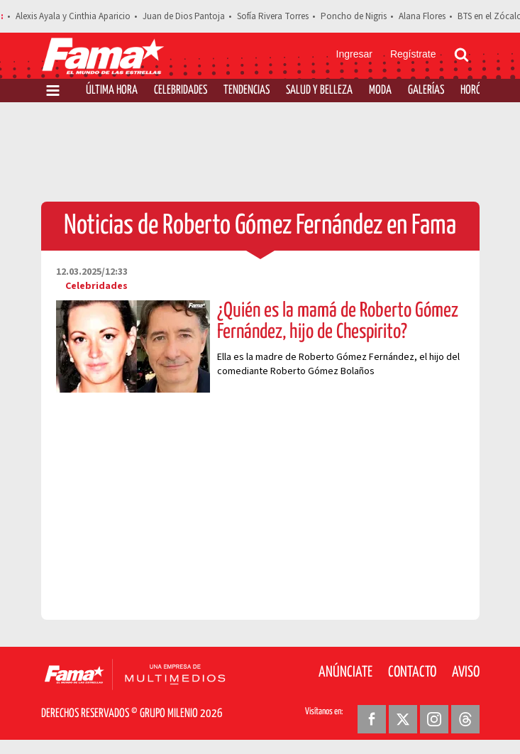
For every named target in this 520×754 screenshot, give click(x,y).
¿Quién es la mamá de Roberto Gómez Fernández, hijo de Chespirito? (337, 321)
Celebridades (180, 90)
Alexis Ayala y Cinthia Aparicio (73, 16)
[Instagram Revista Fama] (434, 719)
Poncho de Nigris (354, 16)
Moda (380, 90)
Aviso (466, 672)
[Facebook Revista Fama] (372, 719)
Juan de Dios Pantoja (184, 16)
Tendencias (246, 90)
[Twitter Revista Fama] (403, 719)
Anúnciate (345, 672)
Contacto (412, 672)
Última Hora (112, 90)
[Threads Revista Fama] (465, 719)
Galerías (426, 90)
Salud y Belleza (319, 90)
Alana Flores (422, 16)
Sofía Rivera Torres (273, 16)
